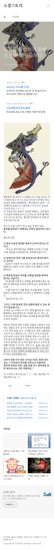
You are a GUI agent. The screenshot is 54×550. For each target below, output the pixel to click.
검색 (42, 6)
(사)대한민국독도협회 (18, 108)
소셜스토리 (13, 6)
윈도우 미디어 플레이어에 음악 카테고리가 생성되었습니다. (20, 419)
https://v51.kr (13, 82)
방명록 (16, 16)
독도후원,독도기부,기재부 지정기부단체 (25, 111)
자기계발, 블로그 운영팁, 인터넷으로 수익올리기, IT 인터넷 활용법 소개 (21, 497)
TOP (48, 538)
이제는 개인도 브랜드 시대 (17, 414)
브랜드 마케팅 (13, 398)
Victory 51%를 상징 (17, 87)
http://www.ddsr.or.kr (17, 103)
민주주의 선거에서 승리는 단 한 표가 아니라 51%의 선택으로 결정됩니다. (26, 92)
